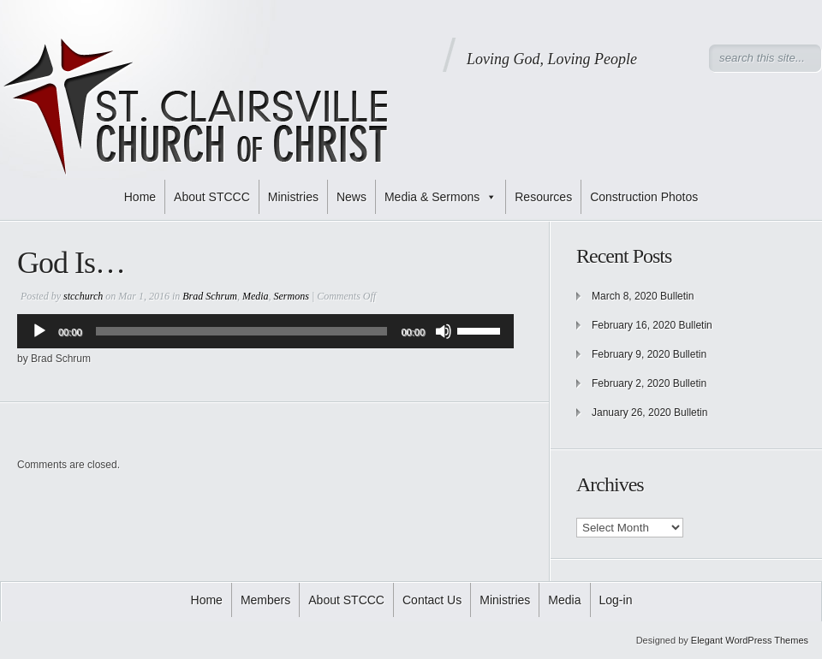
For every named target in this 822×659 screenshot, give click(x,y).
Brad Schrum (209, 296)
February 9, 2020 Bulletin (649, 354)
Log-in (616, 600)
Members (265, 600)
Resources (543, 197)
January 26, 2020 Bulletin (649, 413)
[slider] (242, 331)
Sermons (291, 296)
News (351, 197)
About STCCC (212, 197)
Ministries (293, 197)
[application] (265, 331)
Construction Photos (644, 197)
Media (255, 296)
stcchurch (83, 296)
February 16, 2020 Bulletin (652, 325)
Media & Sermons (440, 197)
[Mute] (443, 331)
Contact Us (432, 600)
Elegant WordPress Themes (749, 640)
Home (140, 197)
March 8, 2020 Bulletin (643, 296)
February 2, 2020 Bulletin (649, 383)
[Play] (39, 331)
